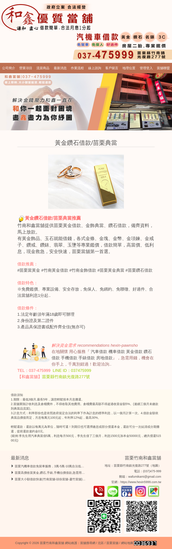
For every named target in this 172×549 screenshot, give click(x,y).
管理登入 (146, 68)
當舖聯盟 (163, 68)
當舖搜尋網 (87, 543)
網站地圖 (127, 543)
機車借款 (117, 351)
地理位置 (128, 68)
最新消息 (60, 68)
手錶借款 (86, 358)
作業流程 (77, 68)
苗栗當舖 (112, 543)
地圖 (155, 465)
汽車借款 (99, 351)
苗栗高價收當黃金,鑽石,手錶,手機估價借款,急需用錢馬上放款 (56, 472)
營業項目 (25, 68)
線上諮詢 (94, 68)
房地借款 (104, 358)
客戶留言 (111, 68)
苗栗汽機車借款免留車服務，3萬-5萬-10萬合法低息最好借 (54, 466)
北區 (101, 543)
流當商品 (42, 68)
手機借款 (69, 358)
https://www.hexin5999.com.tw (140, 482)
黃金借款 (134, 351)
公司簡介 (8, 68)
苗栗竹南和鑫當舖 (143, 457)
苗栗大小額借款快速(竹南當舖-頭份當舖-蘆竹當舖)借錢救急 (55, 479)
